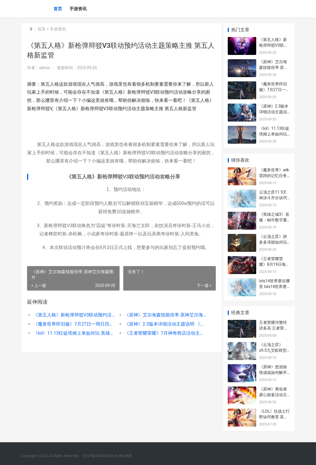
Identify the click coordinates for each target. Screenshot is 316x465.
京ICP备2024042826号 (99, 456)
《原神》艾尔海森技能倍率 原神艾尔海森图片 (162, 315)
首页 (58, 8)
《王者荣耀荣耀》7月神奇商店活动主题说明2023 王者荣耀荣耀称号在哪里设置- (162, 333)
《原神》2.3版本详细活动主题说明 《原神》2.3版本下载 (162, 324)
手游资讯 (78, 8)
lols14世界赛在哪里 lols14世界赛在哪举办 (274, 286)
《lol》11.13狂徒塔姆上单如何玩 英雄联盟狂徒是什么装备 (73, 333)
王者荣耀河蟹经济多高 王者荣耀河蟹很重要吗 (273, 328)
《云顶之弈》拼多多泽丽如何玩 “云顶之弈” (273, 242)
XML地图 (125, 456)
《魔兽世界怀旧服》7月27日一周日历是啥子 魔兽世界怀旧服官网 (73, 324)
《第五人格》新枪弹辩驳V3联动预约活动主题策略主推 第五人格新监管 (73, 315)
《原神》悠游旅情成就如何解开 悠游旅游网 (273, 372)
